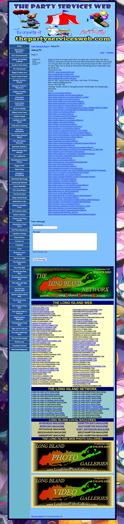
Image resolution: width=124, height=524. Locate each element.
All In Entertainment (19, 56)
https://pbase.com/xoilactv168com (61, 160)
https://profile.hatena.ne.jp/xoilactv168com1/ (66, 120)
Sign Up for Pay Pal (19, 329)
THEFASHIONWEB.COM (41, 354)
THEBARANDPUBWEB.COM (43, 315)
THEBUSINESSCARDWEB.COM (44, 331)
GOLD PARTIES (19, 186)
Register (110, 52)
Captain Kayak (19, 116)
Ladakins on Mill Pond (19, 121)
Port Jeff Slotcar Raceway (19, 142)
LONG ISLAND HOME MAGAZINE (87, 400)
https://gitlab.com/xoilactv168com (61, 122)
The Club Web (19, 268)
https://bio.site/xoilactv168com (60, 158)
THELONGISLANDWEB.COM (84, 329)
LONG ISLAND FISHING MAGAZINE (47, 412)
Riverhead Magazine (19, 349)
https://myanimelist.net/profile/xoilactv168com (66, 156)
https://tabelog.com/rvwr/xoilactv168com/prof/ (66, 151)
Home (19, 46)
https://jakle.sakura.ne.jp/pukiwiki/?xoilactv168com (68, 185)
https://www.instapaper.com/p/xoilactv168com (66, 103)
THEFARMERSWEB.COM (41, 352)
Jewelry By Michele (19, 183)
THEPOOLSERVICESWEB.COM (85, 354)
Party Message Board (40, 46)
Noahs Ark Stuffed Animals (19, 60)
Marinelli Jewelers (19, 147)
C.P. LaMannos (19, 156)
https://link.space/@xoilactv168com (62, 166)
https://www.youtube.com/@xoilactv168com (65, 95)
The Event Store (19, 194)
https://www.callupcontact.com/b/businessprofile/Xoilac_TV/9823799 (75, 149)
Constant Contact (20, 346)
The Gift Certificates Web (19, 333)
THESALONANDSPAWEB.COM (85, 364)
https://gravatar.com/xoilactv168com (62, 116)
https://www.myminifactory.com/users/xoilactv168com (69, 133)
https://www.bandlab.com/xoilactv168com (64, 175)
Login (102, 52)
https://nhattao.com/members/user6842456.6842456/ (69, 202)
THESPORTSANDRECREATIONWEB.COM (89, 370)
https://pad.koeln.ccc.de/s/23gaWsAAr (63, 191)
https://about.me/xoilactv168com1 (61, 145)
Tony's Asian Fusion (19, 76)
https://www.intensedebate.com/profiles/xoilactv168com (70, 135)
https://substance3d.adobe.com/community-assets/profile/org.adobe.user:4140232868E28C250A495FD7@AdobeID (77, 169)
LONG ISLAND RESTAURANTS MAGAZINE (91, 412)
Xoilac (50, 59)
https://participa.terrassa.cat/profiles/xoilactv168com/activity (72, 214)
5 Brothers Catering (19, 126)
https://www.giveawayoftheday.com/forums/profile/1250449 (71, 177)
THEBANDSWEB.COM (40, 313)
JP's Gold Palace (19, 190)
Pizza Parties (19, 237)
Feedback (19, 245)
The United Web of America (19, 313)
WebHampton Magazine (19, 318)
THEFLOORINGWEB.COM (42, 362)
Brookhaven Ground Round (19, 161)
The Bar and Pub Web (19, 272)
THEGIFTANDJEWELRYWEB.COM (45, 372)
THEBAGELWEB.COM (40, 311)
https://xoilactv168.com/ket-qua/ (61, 74)
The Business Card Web (19, 324)
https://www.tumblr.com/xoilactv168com (64, 99)
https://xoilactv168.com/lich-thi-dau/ (62, 78)
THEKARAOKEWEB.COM (83, 323)
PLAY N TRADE (19, 109)
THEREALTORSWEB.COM (83, 358)
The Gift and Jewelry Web (19, 290)
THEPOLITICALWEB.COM (83, 352)
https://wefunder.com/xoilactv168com (63, 183)
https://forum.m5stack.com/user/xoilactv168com (67, 210)
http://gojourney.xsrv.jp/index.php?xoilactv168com (68, 189)
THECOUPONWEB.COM (41, 346)
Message (36, 232)
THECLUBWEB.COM (40, 342)
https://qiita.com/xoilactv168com (61, 114)
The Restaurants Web (19, 263)
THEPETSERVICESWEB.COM (84, 346)
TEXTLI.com (19, 342)
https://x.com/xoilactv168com (59, 93)
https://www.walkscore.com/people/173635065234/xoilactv (71, 154)
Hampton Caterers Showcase (19, 87)
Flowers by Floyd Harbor (19, 219)
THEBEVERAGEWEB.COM (42, 321)
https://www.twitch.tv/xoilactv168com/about (65, 105)
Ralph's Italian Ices (19, 73)
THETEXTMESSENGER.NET (84, 378)
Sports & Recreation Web (19, 295)
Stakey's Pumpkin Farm (19, 206)
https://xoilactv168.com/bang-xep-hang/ (64, 76)
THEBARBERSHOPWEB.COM (43, 317)
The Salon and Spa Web (19, 284)
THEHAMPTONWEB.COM (42, 381)
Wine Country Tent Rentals (19, 151)
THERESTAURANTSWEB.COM (85, 362)
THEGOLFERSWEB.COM (41, 376)
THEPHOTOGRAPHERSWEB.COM (86, 348)
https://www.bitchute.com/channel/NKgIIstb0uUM (67, 162)
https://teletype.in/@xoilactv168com (62, 179)
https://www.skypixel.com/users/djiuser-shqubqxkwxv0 (70, 195)
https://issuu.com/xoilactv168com (61, 118)
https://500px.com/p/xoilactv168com (62, 124)
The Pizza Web (19, 258)
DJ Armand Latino (19, 211)
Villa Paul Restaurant (19, 130)
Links (19, 249)
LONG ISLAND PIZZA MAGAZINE (87, 408)
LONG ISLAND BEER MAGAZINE (46, 398)
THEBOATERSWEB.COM (41, 327)
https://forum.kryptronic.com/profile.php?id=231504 (68, 172)
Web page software (37, 520)
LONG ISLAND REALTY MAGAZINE (88, 410)
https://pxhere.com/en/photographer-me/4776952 (68, 131)
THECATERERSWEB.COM (42, 337)
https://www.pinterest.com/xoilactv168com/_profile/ (68, 97)
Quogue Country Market (19, 81)
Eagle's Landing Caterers (19, 93)
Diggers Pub (19, 166)
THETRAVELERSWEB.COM (83, 383)
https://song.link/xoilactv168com (61, 164)
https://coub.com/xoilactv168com (61, 193)
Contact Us (19, 241)
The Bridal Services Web (19, 278)
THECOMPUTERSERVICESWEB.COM (46, 344)
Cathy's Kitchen (19, 215)
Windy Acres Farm (19, 113)
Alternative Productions (19, 98)
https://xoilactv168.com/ (65, 72)
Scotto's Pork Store (19, 65)
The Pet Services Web (19, 301)
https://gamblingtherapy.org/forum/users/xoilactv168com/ (71, 147)
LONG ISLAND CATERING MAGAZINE (48, 404)
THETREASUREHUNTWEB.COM (85, 385)
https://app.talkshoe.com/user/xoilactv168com (66, 208)
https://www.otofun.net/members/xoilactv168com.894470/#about (74, 200)
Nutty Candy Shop (19, 198)
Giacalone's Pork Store (19, 225)
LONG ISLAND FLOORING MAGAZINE (48, 416)
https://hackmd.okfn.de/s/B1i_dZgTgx (63, 212)
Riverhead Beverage (19, 179)
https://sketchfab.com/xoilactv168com (63, 141)
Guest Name (38, 225)
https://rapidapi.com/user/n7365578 (62, 181)
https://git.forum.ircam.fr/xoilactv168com (64, 204)
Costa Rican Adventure (19, 104)
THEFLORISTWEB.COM (41, 364)
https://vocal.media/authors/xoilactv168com (65, 137)
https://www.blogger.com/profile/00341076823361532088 (71, 110)
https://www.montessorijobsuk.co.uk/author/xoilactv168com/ (72, 143)
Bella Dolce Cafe (19, 202)
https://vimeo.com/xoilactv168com (61, 112)
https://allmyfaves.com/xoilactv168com (63, 198)
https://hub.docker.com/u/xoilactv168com (64, 187)
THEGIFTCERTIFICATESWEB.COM (45, 374)
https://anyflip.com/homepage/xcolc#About (65, 126)
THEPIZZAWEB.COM (81, 350)
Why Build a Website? (19, 51)
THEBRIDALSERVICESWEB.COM (45, 329)
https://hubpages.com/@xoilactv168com (64, 128)
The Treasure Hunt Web (19, 307)
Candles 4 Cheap (19, 234)
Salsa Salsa (19, 169)
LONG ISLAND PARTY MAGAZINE (87, 404)
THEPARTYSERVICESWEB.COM (85, 344)
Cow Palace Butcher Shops (19, 136)
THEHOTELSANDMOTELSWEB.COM (87, 317)
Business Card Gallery (19, 254)
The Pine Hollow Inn (19, 230)
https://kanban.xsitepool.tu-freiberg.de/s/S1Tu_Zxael (69, 206)
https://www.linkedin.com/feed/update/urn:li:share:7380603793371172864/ (78, 108)
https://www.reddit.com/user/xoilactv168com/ (66, 101)
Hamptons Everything (19, 174)
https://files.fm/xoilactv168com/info (62, 139)
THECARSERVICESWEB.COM (43, 333)
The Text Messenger (19, 338)
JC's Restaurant (19, 69)
